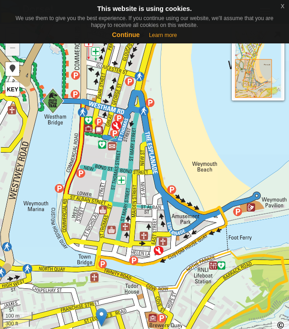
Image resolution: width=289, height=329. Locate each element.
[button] (12, 69)
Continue (126, 34)
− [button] (13, 49)
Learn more (163, 35)
